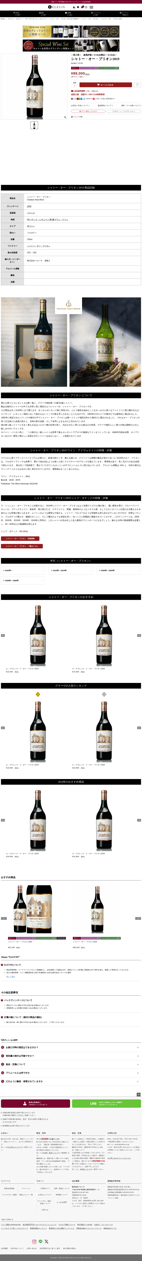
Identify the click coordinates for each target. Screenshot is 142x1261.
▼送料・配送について (50, 1153)
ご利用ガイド (45, 1188)
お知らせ (45, 1210)
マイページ (5, 1181)
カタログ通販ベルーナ (66, 1225)
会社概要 (76, 1181)
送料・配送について (61, 1188)
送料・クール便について (130, 105)
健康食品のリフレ (110, 1228)
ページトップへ (139, 1095)
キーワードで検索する (124, 14)
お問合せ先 (112, 1133)
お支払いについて (45, 1195)
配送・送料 (41, 1133)
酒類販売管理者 (114, 1181)
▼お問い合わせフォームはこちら (119, 1158)
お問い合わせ (32, 1248)
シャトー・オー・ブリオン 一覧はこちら (22, 546)
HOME (3, 19)
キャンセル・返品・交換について (45, 1202)
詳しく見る (10, 976)
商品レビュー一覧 (26, 1195)
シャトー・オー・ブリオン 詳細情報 (20, 539)
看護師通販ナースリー (38, 1228)
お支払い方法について (79, 105)
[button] (4, 918)
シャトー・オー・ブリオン (90, 19)
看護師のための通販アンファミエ (61, 1228)
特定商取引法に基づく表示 (50, 1248)
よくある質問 (62, 1202)
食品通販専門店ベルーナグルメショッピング (39, 1225)
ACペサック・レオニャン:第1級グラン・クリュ (47, 220)
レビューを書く (78, 117)
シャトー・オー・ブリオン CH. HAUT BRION (63, 19)
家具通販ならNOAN (84, 1225)
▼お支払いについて (14, 1147)
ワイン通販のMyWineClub (11, 1225)
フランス (10, 19)
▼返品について (85, 1169)
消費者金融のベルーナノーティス (89, 1228)
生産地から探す (17, 14)
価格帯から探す (69, 14)
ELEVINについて (17, 1248)
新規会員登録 (9, 1188)
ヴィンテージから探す (96, 14)
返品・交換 (76, 1133)
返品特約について (104, 105)
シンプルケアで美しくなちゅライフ (14, 1228)
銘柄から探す (42, 14)
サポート (40, 1181)
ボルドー (19, 19)
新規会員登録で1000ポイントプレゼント (35, 1103)
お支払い (4, 1133)
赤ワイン (31, 226)
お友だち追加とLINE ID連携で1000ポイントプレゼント (106, 1103)
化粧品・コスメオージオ (103, 1225)
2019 (29, 206)
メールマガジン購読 (9, 1195)
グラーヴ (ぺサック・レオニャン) (35, 19)
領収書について (62, 1195)
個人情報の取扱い (70, 1248)
